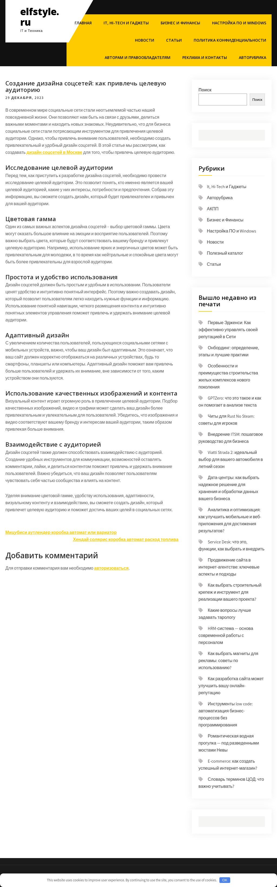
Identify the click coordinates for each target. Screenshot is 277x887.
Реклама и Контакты (204, 57)
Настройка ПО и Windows (239, 22)
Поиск (205, 90)
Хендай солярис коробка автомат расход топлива (126, 539)
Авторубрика (252, 57)
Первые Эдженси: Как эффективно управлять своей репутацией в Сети (228, 330)
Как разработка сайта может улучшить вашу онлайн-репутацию (231, 686)
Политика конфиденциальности (230, 40)
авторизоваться (111, 568)
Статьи (174, 40)
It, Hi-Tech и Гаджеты (126, 22)
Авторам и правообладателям (137, 57)
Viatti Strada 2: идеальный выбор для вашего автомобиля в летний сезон (231, 459)
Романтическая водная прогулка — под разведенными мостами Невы (229, 743)
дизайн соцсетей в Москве (54, 152)
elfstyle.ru (39, 16)
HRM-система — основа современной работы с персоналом (226, 635)
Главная (83, 22)
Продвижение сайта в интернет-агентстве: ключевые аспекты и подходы (229, 567)
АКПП (213, 209)
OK (224, 880)
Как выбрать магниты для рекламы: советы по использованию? (228, 660)
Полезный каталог (225, 253)
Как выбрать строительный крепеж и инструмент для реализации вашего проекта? (230, 592)
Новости (144, 40)
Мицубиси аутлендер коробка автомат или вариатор (61, 532)
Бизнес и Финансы (180, 22)
